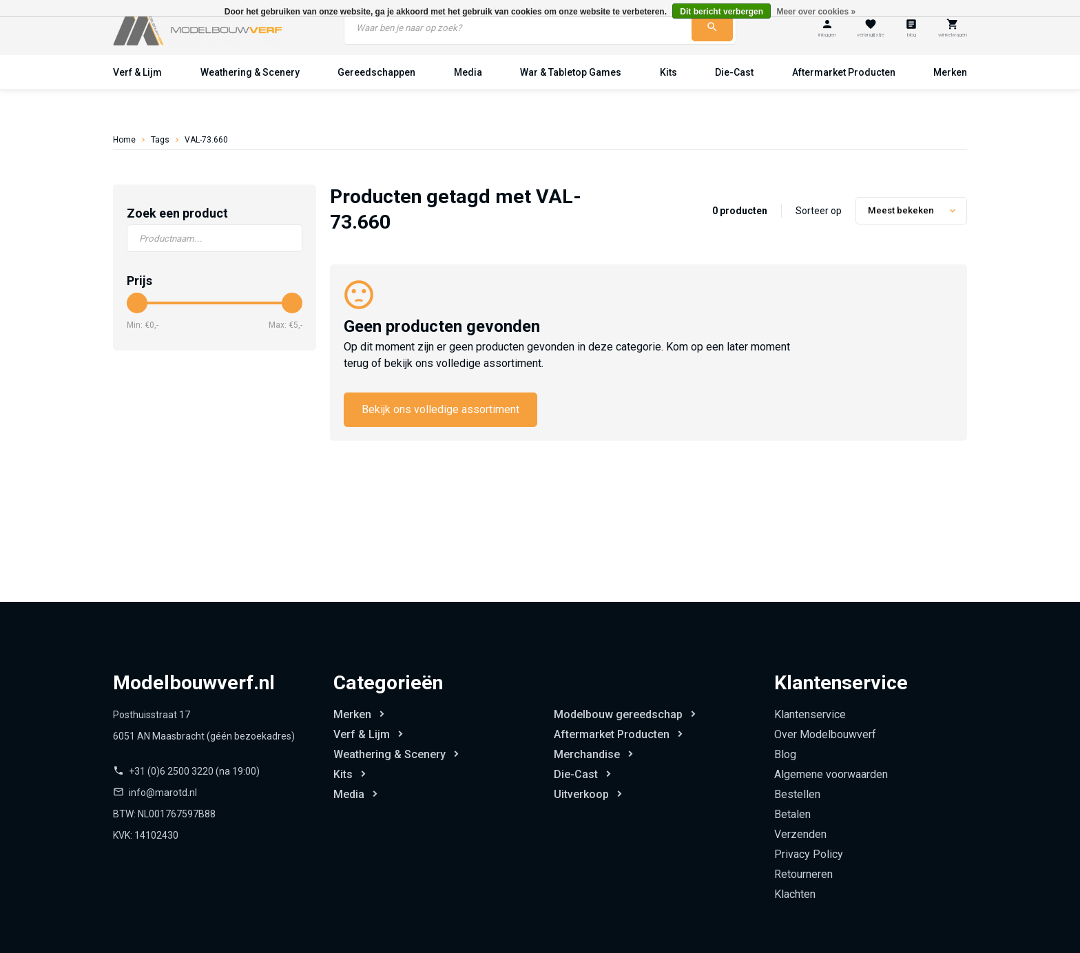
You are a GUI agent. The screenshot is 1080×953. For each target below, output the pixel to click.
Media (468, 72)
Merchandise (587, 754)
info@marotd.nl (163, 792)
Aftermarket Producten (843, 72)
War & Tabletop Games (570, 72)
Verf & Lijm (137, 72)
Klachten (795, 894)
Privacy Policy (808, 854)
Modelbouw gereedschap (618, 714)
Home (124, 140)
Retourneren (803, 874)
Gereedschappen (376, 72)
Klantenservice (810, 714)
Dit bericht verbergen (721, 12)
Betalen (792, 814)
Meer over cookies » (815, 12)
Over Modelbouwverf (825, 734)
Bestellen (797, 794)
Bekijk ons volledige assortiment (440, 409)
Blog (785, 754)
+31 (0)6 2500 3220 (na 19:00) (194, 771)
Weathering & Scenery (250, 72)
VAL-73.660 (206, 140)
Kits (668, 72)
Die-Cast (734, 72)
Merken (950, 72)
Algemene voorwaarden (831, 774)
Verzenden (800, 834)
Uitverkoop (581, 794)
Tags (160, 140)
